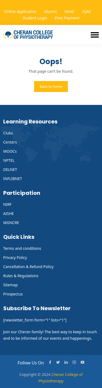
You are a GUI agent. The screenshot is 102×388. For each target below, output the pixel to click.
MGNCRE (11, 222)
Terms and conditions (22, 248)
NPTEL (8, 160)
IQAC (86, 11)
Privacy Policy (15, 257)
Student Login (35, 17)
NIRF (7, 204)
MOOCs (10, 151)
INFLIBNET (12, 178)
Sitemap (10, 284)
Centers (10, 142)
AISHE (8, 213)
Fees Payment (67, 17)
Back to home (51, 86)
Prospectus (13, 294)
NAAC (70, 11)
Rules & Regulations (20, 275)
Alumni (50, 11)
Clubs (8, 133)
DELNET (10, 169)
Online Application (20, 11)
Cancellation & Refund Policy (28, 266)
